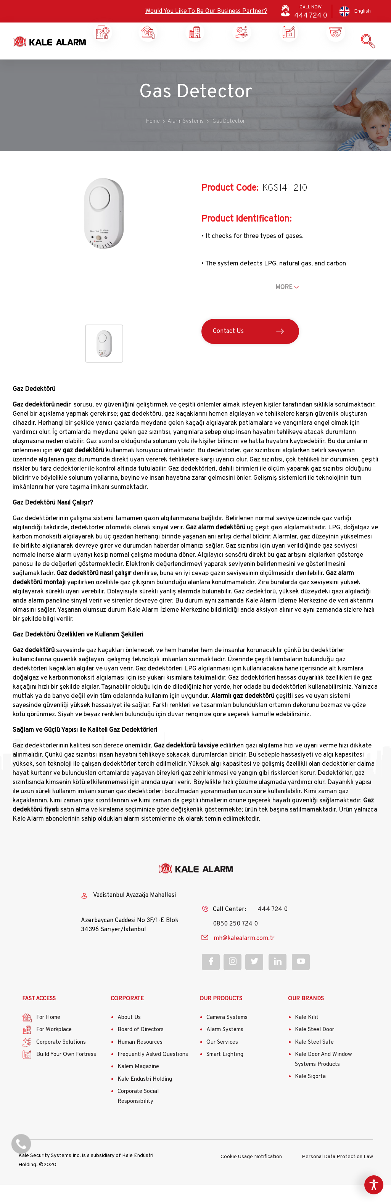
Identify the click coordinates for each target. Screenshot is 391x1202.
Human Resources (140, 1059)
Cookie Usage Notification (251, 1173)
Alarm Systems (224, 1047)
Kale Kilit (307, 1034)
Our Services (222, 1059)
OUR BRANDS (306, 1016)
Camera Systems (227, 1034)
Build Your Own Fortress (66, 1071)
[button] (104, 271)
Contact (334, 58)
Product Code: (229, 205)
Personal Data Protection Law (337, 1173)
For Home (48, 1034)
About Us (129, 1034)
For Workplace (54, 1047)
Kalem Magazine (138, 1084)
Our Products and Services (287, 61)
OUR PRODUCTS (221, 1016)
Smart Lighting (224, 1071)
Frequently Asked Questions (152, 1071)
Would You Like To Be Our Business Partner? (206, 11)
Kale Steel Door (314, 1047)
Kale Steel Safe (314, 1059)
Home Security (101, 61)
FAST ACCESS (39, 1016)
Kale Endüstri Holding (144, 1096)
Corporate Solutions (194, 61)
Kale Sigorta (310, 1094)
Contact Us (228, 348)
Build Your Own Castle (241, 61)
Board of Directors (140, 1047)
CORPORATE (127, 1016)
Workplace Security (147, 61)
